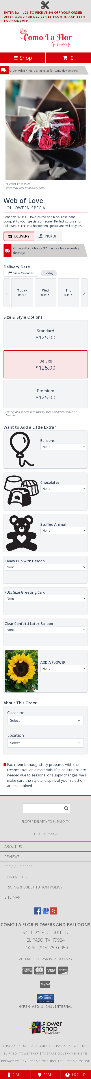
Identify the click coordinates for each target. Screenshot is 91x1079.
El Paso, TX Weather (21, 1053)
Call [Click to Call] (15, 1075)
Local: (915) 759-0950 (45, 948)
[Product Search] (46, 808)
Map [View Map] (45, 1075)
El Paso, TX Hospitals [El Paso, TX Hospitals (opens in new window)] (70, 1046)
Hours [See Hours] (76, 1075)
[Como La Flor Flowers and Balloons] (45, 46)
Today (48, 273)
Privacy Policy (13, 1061)
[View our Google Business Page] (45, 913)
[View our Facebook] (37, 913)
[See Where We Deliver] (45, 834)
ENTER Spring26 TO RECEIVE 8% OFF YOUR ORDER (47, 12)
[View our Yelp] (53, 913)
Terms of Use (78, 1061)
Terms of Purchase (46, 1061)
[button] (45, 998)
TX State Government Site (64, 1053)
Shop (22, 57)
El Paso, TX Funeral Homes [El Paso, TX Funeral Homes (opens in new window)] (25, 1046)
